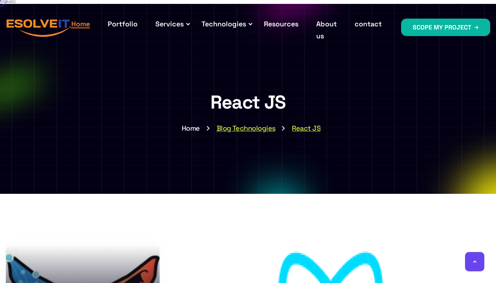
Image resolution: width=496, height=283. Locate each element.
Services (169, 23)
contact (368, 23)
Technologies (224, 23)
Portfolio (123, 23)
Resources (281, 23)
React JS (306, 128)
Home (80, 23)
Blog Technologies (246, 128)
